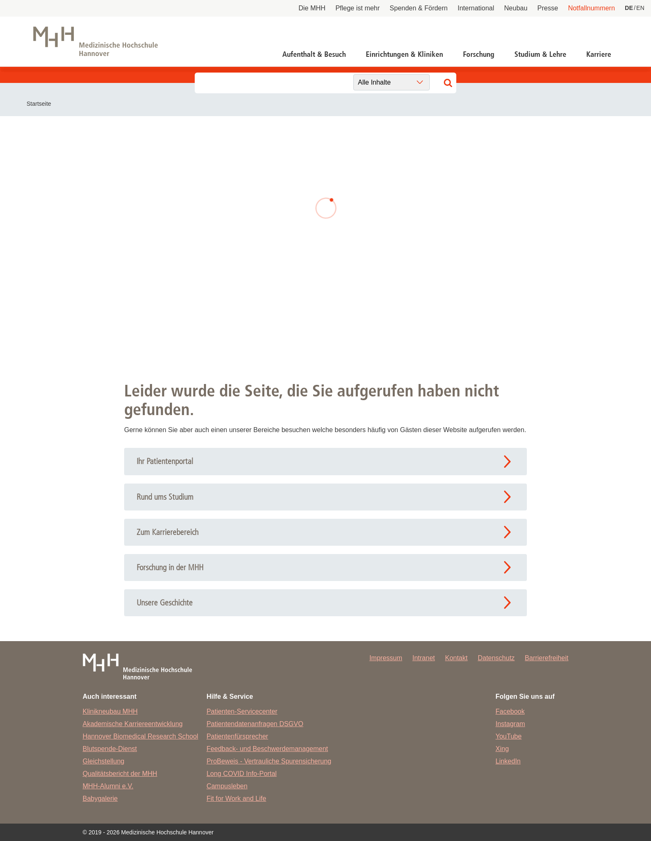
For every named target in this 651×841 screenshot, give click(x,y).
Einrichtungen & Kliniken (404, 54)
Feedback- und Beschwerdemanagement (267, 748)
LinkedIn (508, 761)
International (476, 8)
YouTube (509, 736)
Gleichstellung (104, 761)
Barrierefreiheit (546, 657)
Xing (502, 748)
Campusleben (226, 786)
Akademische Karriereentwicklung (133, 723)
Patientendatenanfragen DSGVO (254, 723)
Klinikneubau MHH (110, 711)
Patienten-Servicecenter (241, 711)
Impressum (386, 657)
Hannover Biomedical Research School (140, 736)
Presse (547, 8)
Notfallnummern (591, 8)
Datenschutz (496, 657)
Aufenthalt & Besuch (314, 54)
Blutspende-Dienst (110, 748)
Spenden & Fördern (419, 8)
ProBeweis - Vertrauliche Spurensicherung (268, 761)
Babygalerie (100, 798)
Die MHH (312, 8)
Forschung (478, 54)
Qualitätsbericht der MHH (120, 773)
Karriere (598, 54)
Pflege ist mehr (357, 8)
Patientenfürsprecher (237, 736)
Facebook (510, 711)
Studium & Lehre (540, 54)
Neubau (515, 8)
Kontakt (456, 657)
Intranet (423, 657)
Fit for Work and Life (236, 798)
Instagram (510, 723)
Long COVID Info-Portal (241, 773)
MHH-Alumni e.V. (108, 786)
